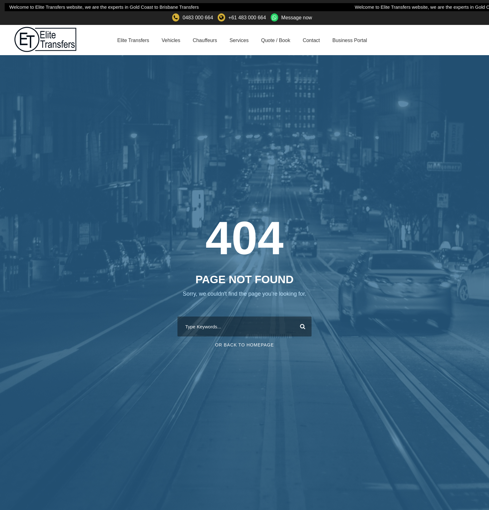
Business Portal (349, 40)
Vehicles (171, 40)
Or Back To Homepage (244, 344)
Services (239, 40)
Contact (311, 40)
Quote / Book (275, 40)
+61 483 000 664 (247, 17)
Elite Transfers (133, 40)
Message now (296, 17)
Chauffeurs (205, 40)
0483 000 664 (197, 17)
